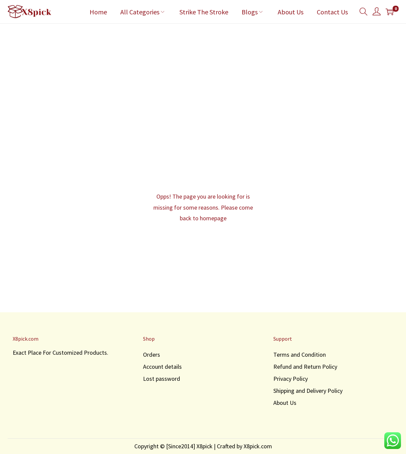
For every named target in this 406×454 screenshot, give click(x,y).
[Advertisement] (203, 74)
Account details (162, 366)
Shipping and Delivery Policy (308, 390)
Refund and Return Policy (305, 366)
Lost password (161, 378)
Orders (151, 354)
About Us (284, 403)
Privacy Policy (290, 378)
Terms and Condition (299, 354)
